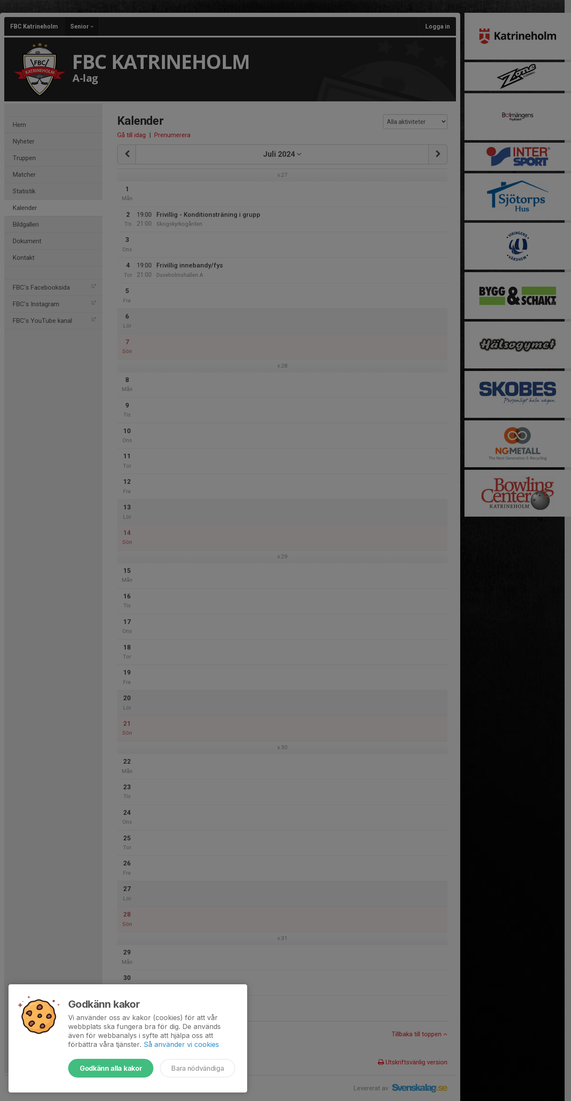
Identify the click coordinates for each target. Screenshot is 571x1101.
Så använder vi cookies (181, 1044)
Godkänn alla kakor (111, 1068)
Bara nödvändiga (197, 1068)
